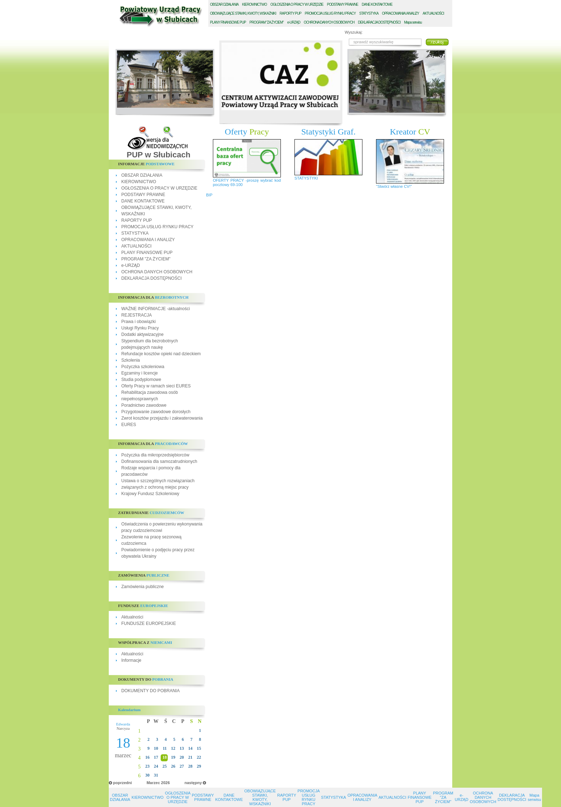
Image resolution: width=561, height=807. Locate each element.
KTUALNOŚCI (433, 13)
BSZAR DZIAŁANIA (224, 4)
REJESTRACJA (136, 315)
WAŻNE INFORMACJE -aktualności (155, 308)
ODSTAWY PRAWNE (342, 4)
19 (173, 757)
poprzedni (122, 783)
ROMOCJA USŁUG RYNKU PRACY (330, 13)
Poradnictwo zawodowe (143, 405)
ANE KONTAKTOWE (377, 4)
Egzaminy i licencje (139, 373)
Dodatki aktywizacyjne (142, 334)
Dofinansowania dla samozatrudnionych (159, 461)
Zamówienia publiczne (142, 586)
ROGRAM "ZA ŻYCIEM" (266, 22)
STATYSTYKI (306, 178)
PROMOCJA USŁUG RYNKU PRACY (157, 226)
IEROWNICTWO (254, 4)
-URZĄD (293, 22)
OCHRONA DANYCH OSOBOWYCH (156, 271)
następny (193, 783)
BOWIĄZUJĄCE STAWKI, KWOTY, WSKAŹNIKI (243, 13)
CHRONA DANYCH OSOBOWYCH (329, 22)
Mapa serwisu (413, 22)
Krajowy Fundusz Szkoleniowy (150, 493)
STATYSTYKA (134, 233)
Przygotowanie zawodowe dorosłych (155, 411)
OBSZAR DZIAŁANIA (141, 175)
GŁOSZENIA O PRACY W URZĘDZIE (296, 4)
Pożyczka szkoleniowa (142, 366)
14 (190, 748)
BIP (209, 195)
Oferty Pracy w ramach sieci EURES (156, 385)
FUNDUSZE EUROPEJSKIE (148, 623)
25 (164, 766)
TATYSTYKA (369, 13)
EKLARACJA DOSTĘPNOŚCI (379, 22)
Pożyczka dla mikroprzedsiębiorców (155, 455)
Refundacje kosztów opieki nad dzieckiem (161, 353)
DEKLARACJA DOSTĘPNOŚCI (151, 278)
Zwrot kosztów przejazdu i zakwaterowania (162, 418)
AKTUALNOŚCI (136, 246)
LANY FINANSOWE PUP (228, 22)
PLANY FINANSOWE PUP (146, 252)
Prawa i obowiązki (138, 321)
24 (156, 766)
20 (182, 757)
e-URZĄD (130, 265)
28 (190, 766)
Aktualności (132, 617)
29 (199, 766)
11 (165, 748)
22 (199, 757)
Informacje (131, 660)
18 (164, 757)
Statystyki (328, 131)
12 (173, 748)
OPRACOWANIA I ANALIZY (148, 239)
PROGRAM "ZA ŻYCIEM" (145, 258)
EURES (128, 424)
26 (173, 766)
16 (147, 757)
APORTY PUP (290, 13)
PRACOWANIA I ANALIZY (400, 13)
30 (147, 775)
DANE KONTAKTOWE (143, 201)
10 (156, 748)
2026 (165, 783)
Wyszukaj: (354, 32)
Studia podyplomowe (141, 379)
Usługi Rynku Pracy (140, 328)
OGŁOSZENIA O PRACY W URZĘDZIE (159, 188)
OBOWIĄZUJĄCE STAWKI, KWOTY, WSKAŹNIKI (260, 797)
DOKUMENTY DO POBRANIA (150, 690)
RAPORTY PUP (136, 220)
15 (199, 748)
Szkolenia (130, 360)
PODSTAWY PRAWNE (143, 194)
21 (190, 757)
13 (182, 748)
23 (147, 766)
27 (182, 766)
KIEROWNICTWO (138, 181)
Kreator (410, 131)
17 (156, 757)
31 (156, 775)
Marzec (153, 783)
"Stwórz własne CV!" (394, 186)
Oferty (247, 131)
